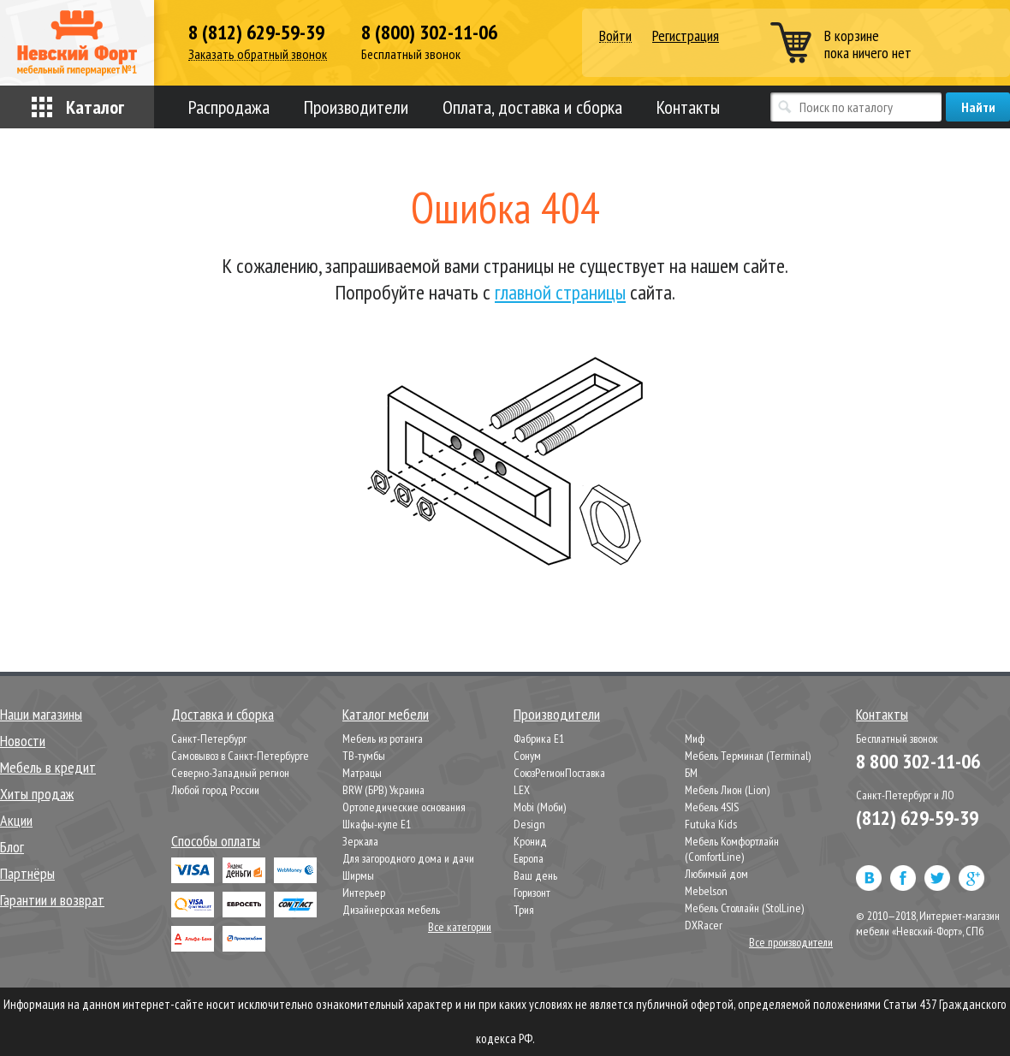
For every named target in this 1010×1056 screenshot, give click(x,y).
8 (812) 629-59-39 (256, 33)
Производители (356, 107)
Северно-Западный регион (230, 772)
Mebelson (706, 891)
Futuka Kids (711, 824)
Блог (12, 847)
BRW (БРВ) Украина (383, 790)
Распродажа (229, 107)
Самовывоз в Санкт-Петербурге (240, 755)
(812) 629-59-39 (917, 817)
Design (529, 824)
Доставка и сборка (222, 714)
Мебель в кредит (48, 767)
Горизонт (532, 892)
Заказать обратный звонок (257, 54)
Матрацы (362, 772)
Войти (615, 36)
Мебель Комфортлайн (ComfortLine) (732, 849)
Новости (22, 740)
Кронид (530, 841)
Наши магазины (41, 714)
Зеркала (360, 841)
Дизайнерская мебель (391, 909)
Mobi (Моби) (540, 807)
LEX (522, 790)
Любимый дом (716, 873)
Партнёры (27, 873)
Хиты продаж (37, 794)
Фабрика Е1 (539, 738)
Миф (694, 738)
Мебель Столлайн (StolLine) (744, 908)
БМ (691, 772)
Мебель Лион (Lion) (727, 790)
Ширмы (358, 875)
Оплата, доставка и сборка (532, 107)
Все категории (459, 926)
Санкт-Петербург (209, 738)
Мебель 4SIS (712, 807)
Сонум (527, 755)
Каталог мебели (385, 714)
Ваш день (535, 875)
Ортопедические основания (404, 807)
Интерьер (363, 892)
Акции (16, 820)
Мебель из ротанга (382, 738)
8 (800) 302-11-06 (429, 33)
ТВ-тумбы (363, 755)
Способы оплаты (215, 841)
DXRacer (703, 925)
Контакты (688, 107)
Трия (524, 909)
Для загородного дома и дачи (408, 858)
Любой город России (215, 790)
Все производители (791, 942)
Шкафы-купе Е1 (376, 824)
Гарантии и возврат (52, 900)
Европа (529, 858)
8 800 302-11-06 (918, 761)
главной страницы (560, 292)
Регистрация (685, 35)
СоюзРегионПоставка (559, 772)
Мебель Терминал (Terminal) (748, 755)
